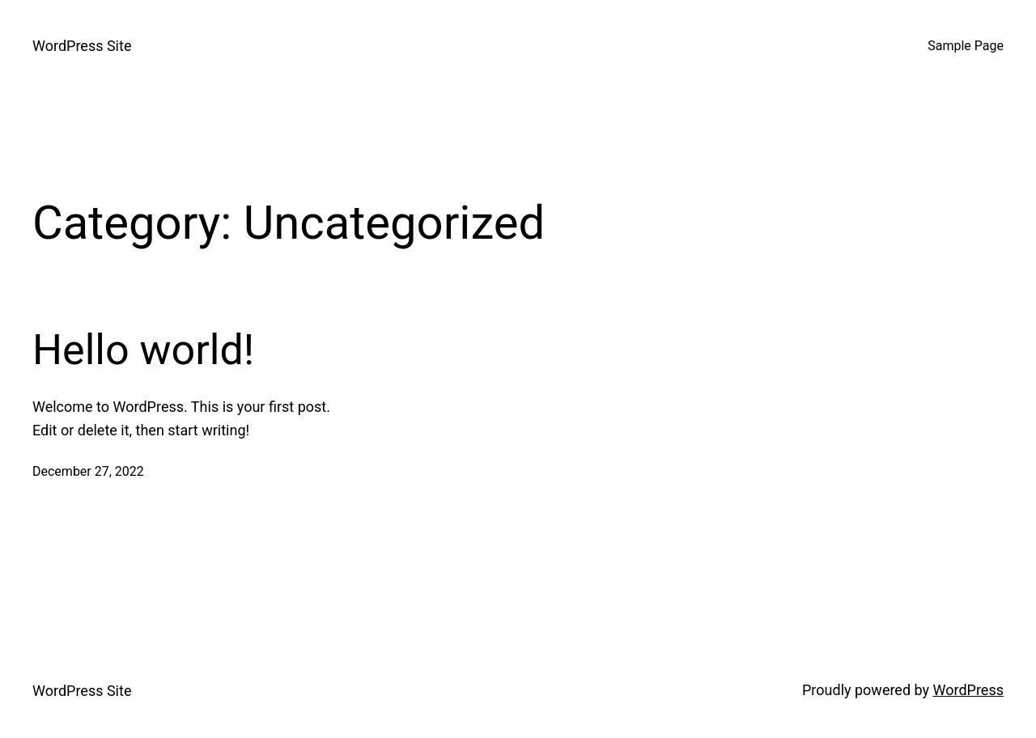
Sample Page (966, 45)
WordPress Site (81, 45)
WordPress (968, 689)
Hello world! (143, 350)
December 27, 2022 (88, 471)
